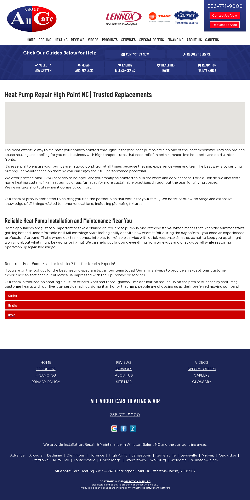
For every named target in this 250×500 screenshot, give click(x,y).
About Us (194, 39)
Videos (93, 39)
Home (31, 39)
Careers (212, 39)
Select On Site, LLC (137, 481)
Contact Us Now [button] (225, 15)
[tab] (125, 296)
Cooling (45, 39)
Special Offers (151, 39)
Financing (175, 39)
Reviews (78, 39)
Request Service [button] (225, 25)
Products (110, 39)
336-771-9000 (125, 415)
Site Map (124, 382)
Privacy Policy (46, 382)
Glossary (201, 382)
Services (128, 39)
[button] (135, 54)
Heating (61, 39)
